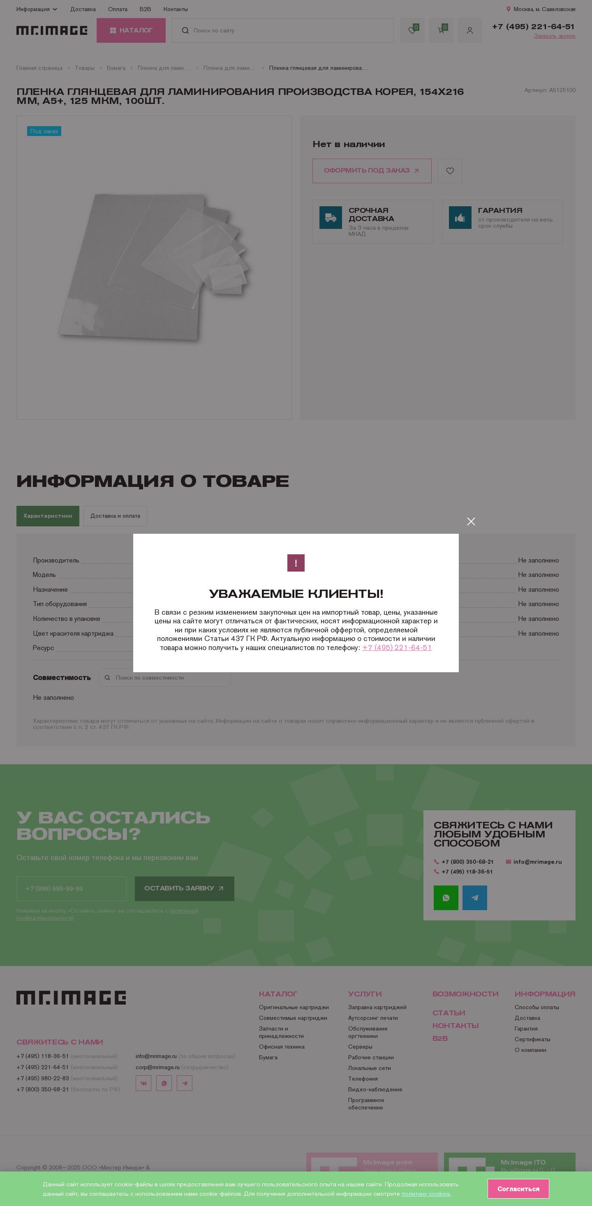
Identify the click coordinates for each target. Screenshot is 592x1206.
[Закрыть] (471, 521)
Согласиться (518, 1189)
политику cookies (426, 1193)
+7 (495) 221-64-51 (397, 647)
